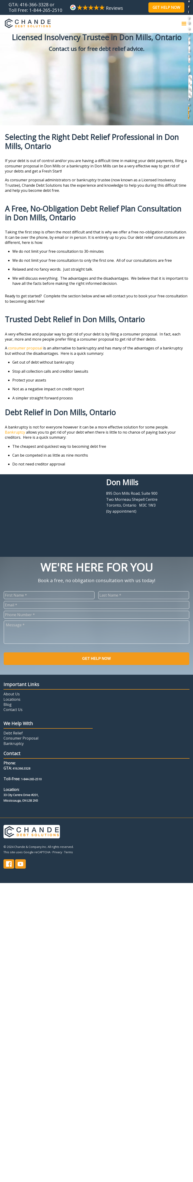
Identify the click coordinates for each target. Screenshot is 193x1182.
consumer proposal (25, 348)
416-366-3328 (34, 4)
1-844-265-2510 (45, 10)
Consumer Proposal (20, 738)
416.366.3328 (21, 768)
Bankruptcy (15, 432)
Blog (7, 704)
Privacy (57, 852)
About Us (11, 694)
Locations (11, 699)
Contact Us (13, 709)
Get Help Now (166, 7)
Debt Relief (13, 733)
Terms (68, 852)
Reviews (96, 8)
